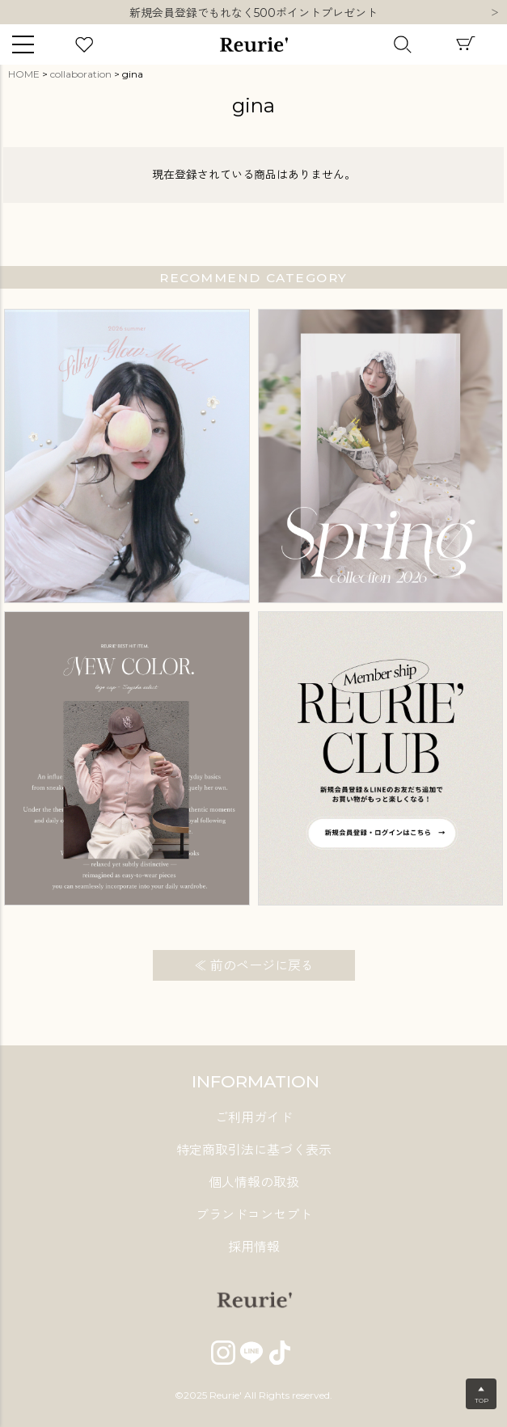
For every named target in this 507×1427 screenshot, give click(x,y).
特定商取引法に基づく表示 (254, 1150)
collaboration (81, 74)
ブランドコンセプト (254, 1214)
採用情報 (254, 1247)
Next (495, 14)
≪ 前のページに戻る (254, 965)
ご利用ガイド (254, 1117)
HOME (24, 74)
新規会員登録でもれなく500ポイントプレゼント (253, 19)
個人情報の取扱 (254, 1182)
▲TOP (481, 1394)
